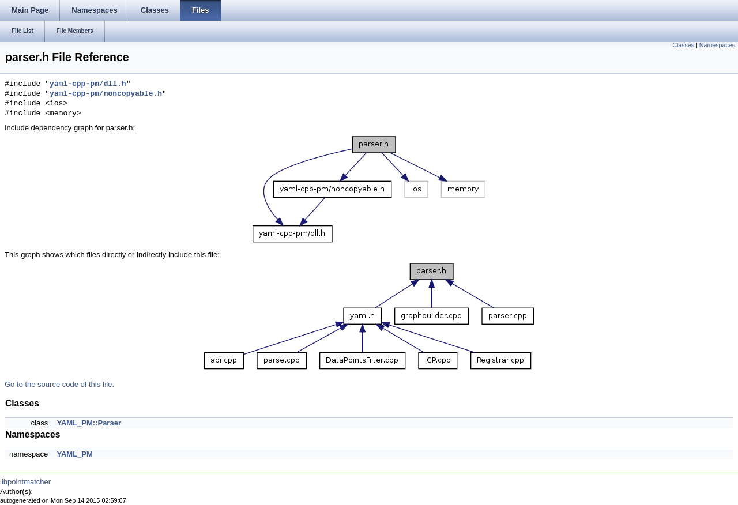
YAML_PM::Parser (89, 423)
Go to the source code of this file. (59, 384)
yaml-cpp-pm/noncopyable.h (106, 94)
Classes (683, 45)
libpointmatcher (25, 481)
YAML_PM (74, 454)
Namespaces (717, 45)
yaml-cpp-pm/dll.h (88, 84)
